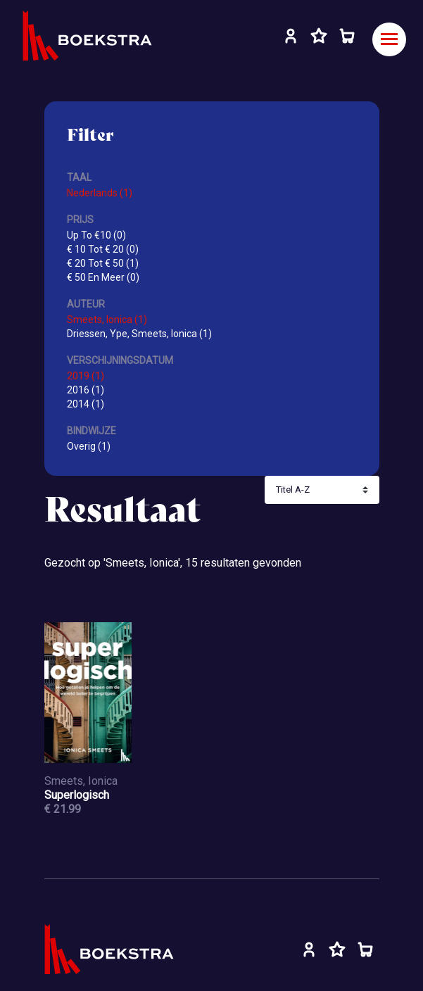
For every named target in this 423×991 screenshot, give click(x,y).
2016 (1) (85, 390)
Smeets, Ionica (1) (107, 319)
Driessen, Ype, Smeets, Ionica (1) (139, 333)
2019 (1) (85, 375)
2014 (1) (85, 404)
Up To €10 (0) (96, 235)
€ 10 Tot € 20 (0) (103, 249)
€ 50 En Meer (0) (103, 277)
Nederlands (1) (99, 192)
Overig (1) (89, 446)
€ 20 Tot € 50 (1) (103, 263)
